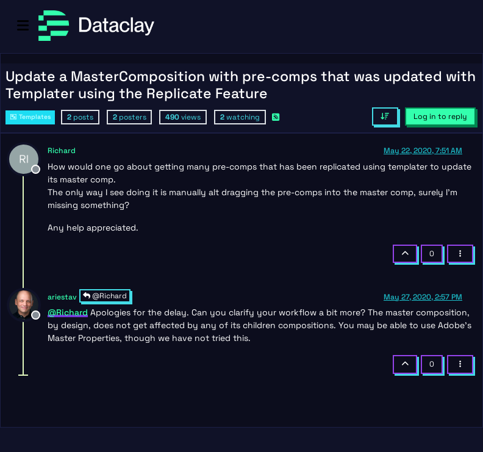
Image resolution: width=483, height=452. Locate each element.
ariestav (62, 297)
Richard (62, 151)
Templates (30, 117)
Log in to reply (440, 116)
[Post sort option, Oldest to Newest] (385, 116)
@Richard (105, 296)
